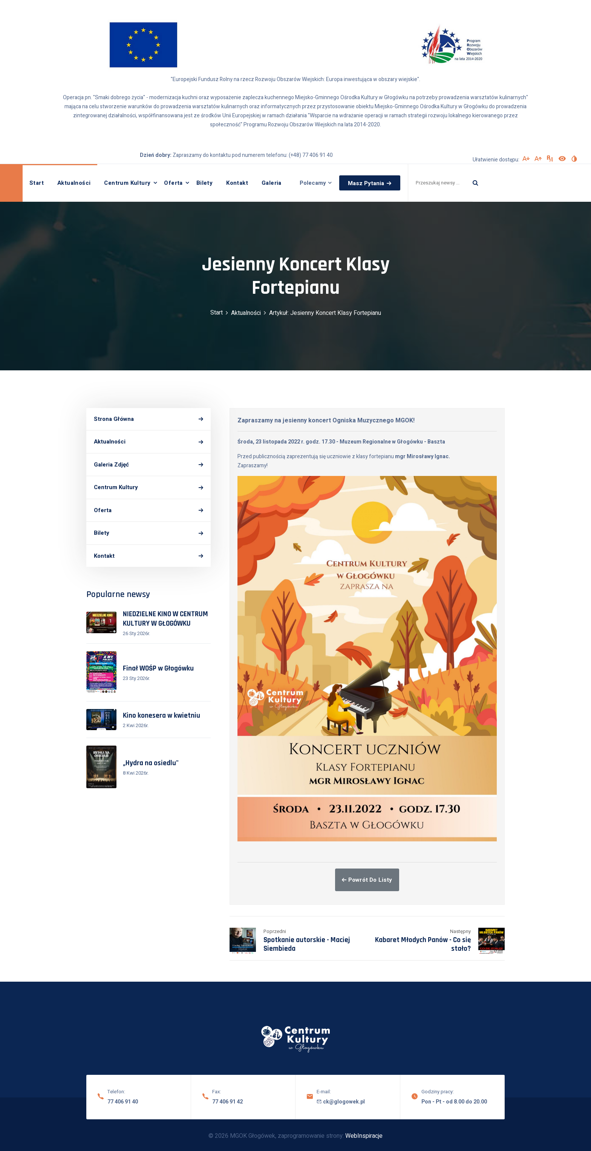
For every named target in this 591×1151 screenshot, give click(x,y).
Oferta (173, 183)
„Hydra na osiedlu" (151, 763)
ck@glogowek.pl (341, 1102)
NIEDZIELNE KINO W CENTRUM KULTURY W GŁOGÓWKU (165, 618)
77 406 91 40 (122, 1102)
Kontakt (237, 183)
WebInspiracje (364, 1135)
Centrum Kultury (127, 183)
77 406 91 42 (227, 1102)
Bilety (204, 183)
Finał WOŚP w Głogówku (158, 668)
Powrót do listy (367, 880)
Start (36, 183)
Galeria (272, 183)
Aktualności (73, 183)
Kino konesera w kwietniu (161, 715)
